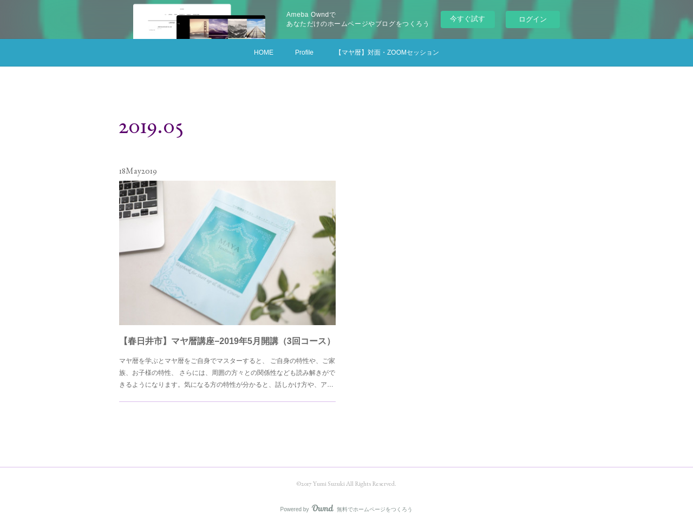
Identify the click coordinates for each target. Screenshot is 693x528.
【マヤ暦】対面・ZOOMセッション (387, 52)
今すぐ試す (467, 19)
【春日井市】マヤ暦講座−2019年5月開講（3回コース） (227, 333)
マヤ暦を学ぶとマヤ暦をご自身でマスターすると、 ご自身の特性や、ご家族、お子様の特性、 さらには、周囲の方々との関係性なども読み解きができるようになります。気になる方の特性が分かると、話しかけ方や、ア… (227, 361)
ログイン (533, 19)
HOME (263, 52)
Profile (304, 52)
